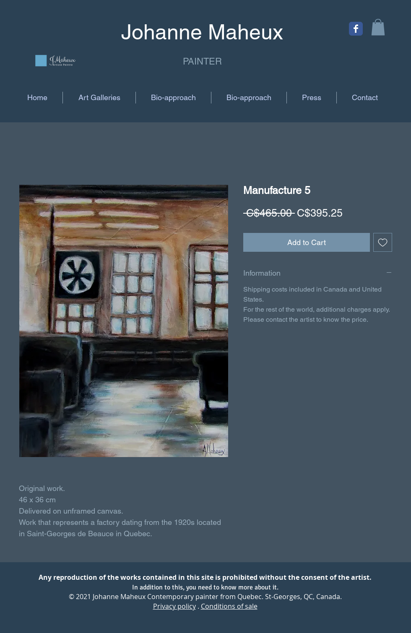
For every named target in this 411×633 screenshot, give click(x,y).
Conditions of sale (229, 606)
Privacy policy (174, 606)
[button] (378, 27)
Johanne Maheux (119, 596)
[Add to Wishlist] (382, 242)
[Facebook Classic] (356, 29)
